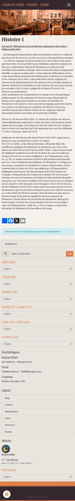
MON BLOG (11, 244)
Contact (9, 404)
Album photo (11, 411)
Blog (7, 398)
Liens (8, 418)
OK (69, 253)
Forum (8, 432)
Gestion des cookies (37, 497)
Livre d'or (10, 425)
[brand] (25, 5)
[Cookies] (7, 494)
